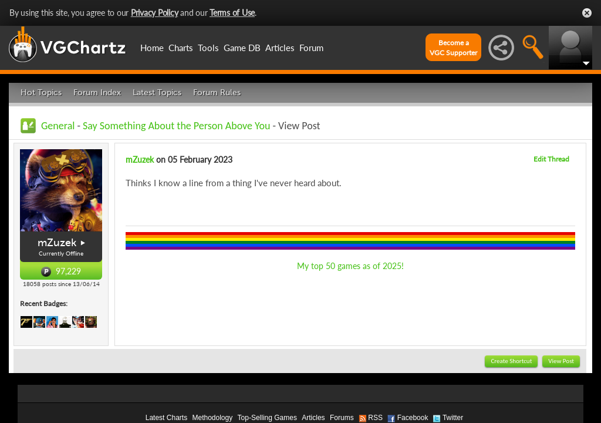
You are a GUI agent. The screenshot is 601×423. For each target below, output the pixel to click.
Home (152, 47)
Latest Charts (166, 418)
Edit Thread (551, 159)
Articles (280, 47)
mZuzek (57, 242)
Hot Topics (41, 93)
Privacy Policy (154, 13)
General (58, 125)
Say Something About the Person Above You (176, 125)
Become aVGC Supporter (453, 47)
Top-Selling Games (267, 418)
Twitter (453, 418)
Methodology (212, 418)
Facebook (412, 418)
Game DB (242, 47)
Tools (208, 47)
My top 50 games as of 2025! (350, 266)
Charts (180, 47)
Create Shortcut (511, 361)
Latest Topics (157, 93)
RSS (375, 418)
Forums (342, 418)
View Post (561, 361)
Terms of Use (232, 13)
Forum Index (97, 93)
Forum (311, 47)
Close (587, 13)
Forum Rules (217, 93)
